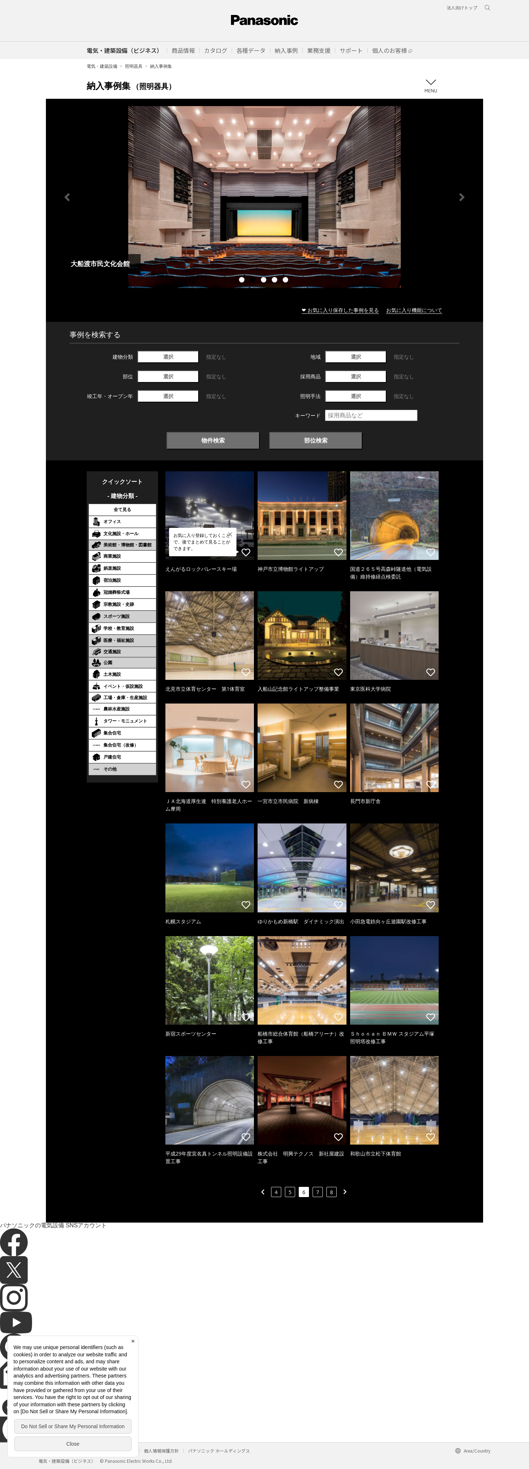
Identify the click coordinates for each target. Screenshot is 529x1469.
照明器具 (133, 66)
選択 (168, 356)
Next (462, 197)
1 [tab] (242, 280)
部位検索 (316, 440)
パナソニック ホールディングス (219, 1450)
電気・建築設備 (102, 66)
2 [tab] (253, 280)
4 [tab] (275, 280)
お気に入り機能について (414, 310)
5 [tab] (286, 280)
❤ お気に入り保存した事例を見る (340, 310)
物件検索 (213, 440)
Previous (67, 197)
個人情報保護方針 (161, 1450)
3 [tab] (264, 280)
